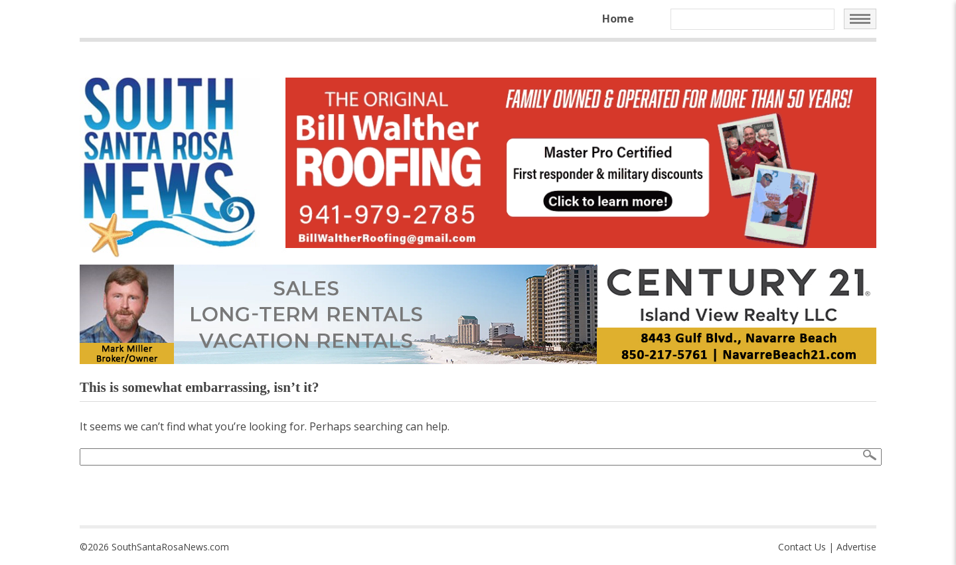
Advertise (856, 546)
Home (618, 18)
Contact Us (802, 546)
